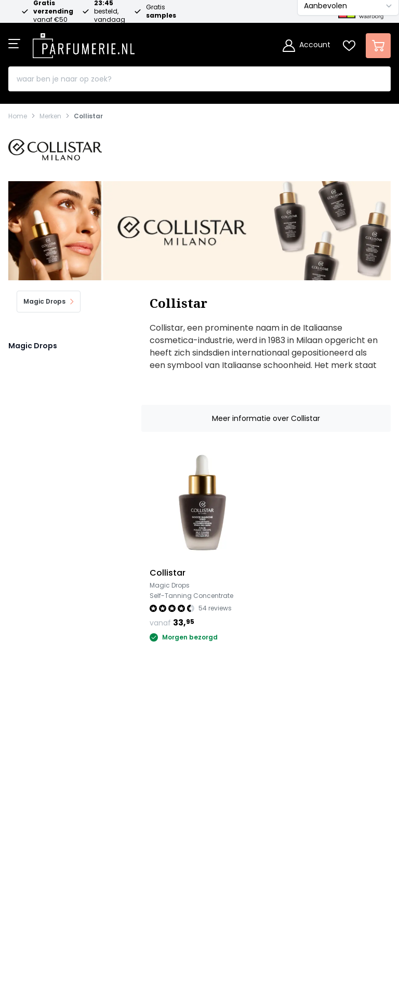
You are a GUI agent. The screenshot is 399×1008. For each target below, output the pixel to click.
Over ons (26, 796)
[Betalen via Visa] (166, 915)
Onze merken (36, 753)
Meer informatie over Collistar (266, 418)
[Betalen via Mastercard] (137, 915)
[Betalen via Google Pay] (282, 915)
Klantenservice (39, 775)
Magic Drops (32, 345)
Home (17, 116)
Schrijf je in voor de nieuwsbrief (195, 866)
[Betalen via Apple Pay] (253, 915)
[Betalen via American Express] (195, 915)
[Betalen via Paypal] (224, 915)
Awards (23, 817)
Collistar (88, 116)
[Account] (306, 45)
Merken (50, 116)
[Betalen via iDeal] (108, 915)
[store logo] (84, 42)
